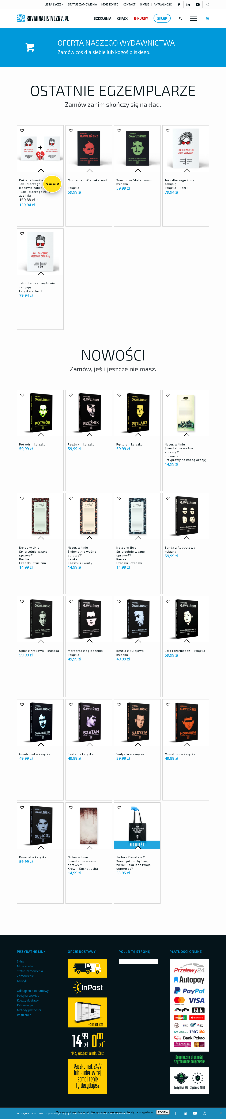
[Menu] (193, 18)
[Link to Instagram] (207, 4)
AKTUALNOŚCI (163, 4)
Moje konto (25, 966)
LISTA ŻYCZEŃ (54, 4)
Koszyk (22, 981)
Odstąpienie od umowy (33, 991)
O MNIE (144, 4)
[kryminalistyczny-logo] (43, 18)
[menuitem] (54, 4)
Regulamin (24, 1015)
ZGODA (163, 1112)
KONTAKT (129, 4)
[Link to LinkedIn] (188, 4)
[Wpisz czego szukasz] (180, 18)
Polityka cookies (28, 995)
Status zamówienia (30, 971)
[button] (22, 130)
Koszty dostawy (28, 1000)
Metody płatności (29, 1010)
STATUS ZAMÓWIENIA (82, 4)
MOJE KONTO (109, 4)
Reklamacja (25, 1005)
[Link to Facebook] (178, 4)
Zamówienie (25, 976)
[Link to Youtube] (197, 4)
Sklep (20, 961)
